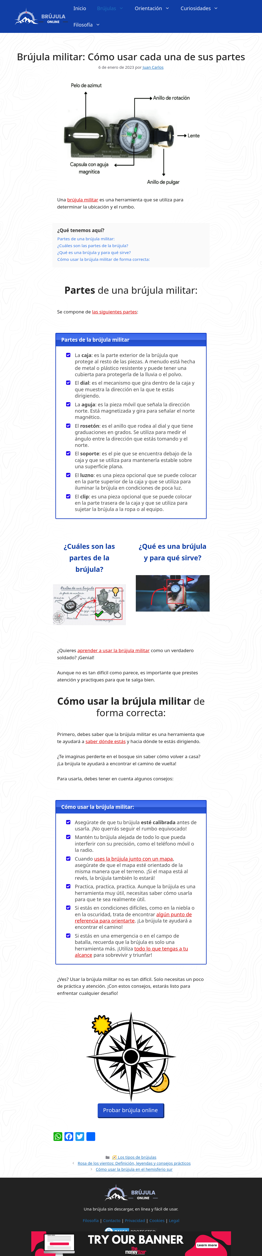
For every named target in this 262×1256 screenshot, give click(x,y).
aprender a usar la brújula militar (113, 650)
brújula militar (82, 199)
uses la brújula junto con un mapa (133, 858)
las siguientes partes (114, 312)
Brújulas (113, 8)
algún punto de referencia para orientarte (133, 917)
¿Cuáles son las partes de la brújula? (89, 557)
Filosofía (90, 24)
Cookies (156, 1220)
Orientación (155, 8)
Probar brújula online (130, 1112)
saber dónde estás (106, 741)
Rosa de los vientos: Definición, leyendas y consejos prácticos (134, 1163)
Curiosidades (202, 8)
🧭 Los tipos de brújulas (134, 1157)
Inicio (80, 8)
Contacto (111, 1220)
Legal (174, 1220)
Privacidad (135, 1220)
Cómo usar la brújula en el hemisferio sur (134, 1169)
